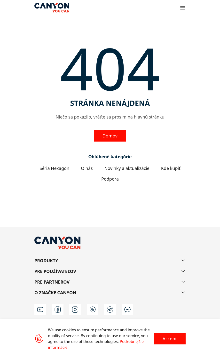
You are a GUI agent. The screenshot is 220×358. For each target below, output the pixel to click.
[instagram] (75, 309)
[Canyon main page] (51, 8)
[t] (110, 309)
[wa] (92, 309)
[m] (127, 309)
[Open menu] (183, 8)
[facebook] (57, 309)
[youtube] (40, 309)
